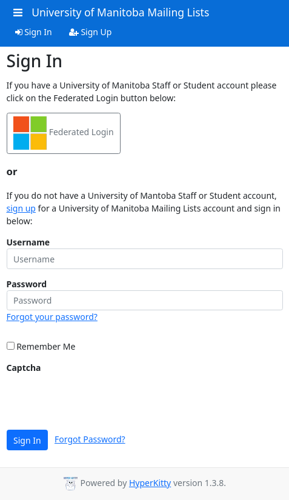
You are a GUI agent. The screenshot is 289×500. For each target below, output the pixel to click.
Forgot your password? (52, 316)
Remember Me (41, 346)
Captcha (24, 367)
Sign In (33, 32)
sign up (21, 208)
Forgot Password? (90, 439)
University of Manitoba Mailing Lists (120, 12)
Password (27, 284)
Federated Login (63, 133)
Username (28, 242)
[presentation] (99, 397)
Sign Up (90, 32)
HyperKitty (150, 482)
